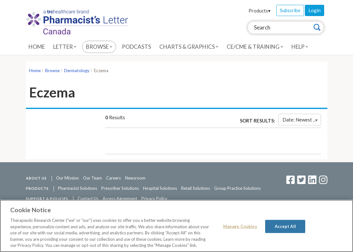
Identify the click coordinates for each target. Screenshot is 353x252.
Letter (64, 46)
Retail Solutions (195, 188)
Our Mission (67, 178)
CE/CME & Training (255, 46)
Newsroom (135, 178)
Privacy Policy (154, 198)
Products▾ (259, 10)
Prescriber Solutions (120, 188)
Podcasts (136, 46)
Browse (99, 46)
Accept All (285, 226)
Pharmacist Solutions (77, 188)
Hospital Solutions (160, 188)
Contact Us (88, 198)
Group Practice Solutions (237, 188)
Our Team (92, 178)
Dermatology (76, 70)
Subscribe (290, 10)
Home (37, 46)
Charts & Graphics (188, 46)
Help (299, 46)
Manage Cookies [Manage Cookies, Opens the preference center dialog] (240, 226)
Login (314, 10)
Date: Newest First (301, 119)
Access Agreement (120, 198)
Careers (113, 178)
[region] (176, 226)
